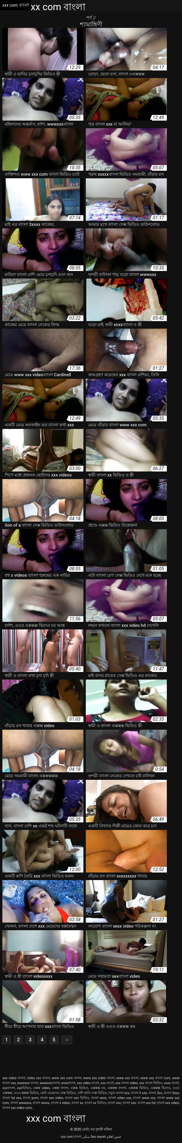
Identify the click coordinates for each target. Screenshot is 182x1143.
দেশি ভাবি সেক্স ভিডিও (92, 1093)
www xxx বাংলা (127, 1078)
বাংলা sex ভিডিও (77, 1098)
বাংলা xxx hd (146, 1103)
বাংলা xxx (129, 1103)
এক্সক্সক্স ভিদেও (160, 1088)
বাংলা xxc (114, 1103)
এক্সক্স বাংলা (60, 1088)
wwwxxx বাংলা (27, 1083)
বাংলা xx (77, 1103)
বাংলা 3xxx (171, 1093)
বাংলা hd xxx (11, 1098)
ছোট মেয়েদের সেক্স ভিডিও (58, 1093)
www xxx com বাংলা (67, 1078)
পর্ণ (89, 18)
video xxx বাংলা (38, 1078)
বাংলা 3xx (155, 1093)
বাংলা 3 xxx (139, 1093)
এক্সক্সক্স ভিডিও (138, 1088)
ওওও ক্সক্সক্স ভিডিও (26, 1093)
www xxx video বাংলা (98, 1078)
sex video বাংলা (13, 1078)
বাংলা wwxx (41, 1103)
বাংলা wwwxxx (20, 1103)
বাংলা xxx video (168, 1103)
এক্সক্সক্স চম (97, 1088)
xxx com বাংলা (71, 1137)
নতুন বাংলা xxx (119, 1093)
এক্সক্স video (41, 1088)
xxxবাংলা (8, 1088)
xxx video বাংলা (88, 1083)
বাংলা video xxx (119, 1098)
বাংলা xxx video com (17, 1108)
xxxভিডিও (24, 1088)
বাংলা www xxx (144, 1098)
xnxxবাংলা (68, 1083)
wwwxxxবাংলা (49, 1083)
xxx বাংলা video (127, 1083)
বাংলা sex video (51, 1098)
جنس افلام (114, 1137)
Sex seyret (98, 1137)
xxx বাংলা (107, 1083)
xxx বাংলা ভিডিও (150, 1083)
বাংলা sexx (99, 1098)
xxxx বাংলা (171, 1083)
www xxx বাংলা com (155, 1078)
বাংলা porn (30, 1098)
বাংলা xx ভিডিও (95, 1103)
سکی (86, 1137)
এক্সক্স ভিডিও (79, 1088)
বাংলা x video (60, 1103)
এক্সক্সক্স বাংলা (116, 1088)
